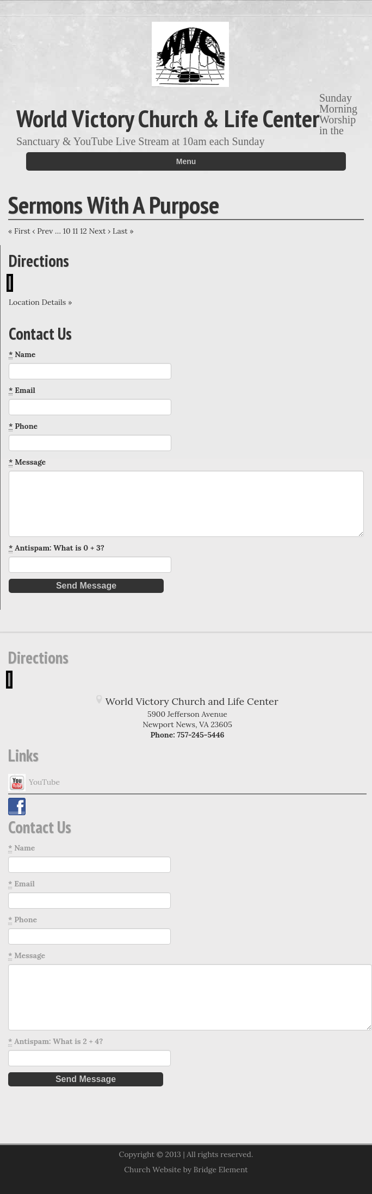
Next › (99, 231)
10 (67, 231)
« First (19, 231)
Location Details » (40, 302)
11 (75, 231)
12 (83, 231)
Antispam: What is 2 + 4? (55, 1041)
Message (27, 462)
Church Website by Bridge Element (185, 1169)
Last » (123, 231)
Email (22, 390)
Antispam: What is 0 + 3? (56, 548)
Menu (186, 161)
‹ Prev (42, 231)
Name (22, 354)
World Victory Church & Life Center (167, 118)
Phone (23, 426)
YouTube (34, 782)
